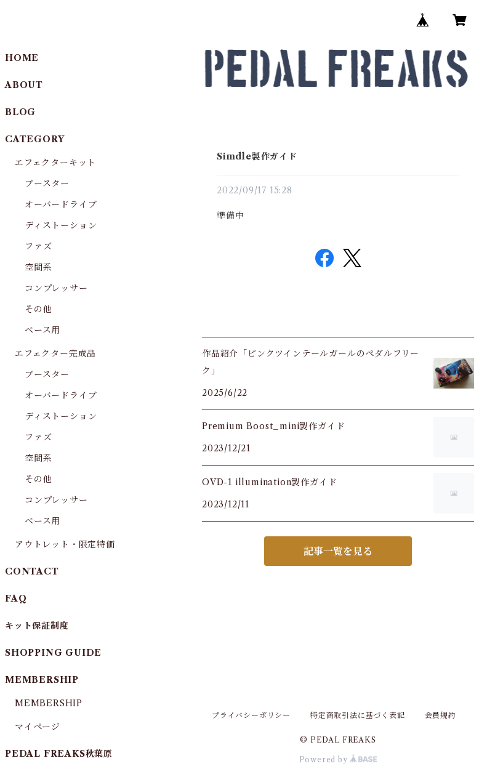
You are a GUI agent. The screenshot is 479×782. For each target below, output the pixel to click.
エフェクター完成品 (55, 353)
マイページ (37, 726)
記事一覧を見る (338, 551)
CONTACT (32, 571)
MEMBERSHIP (49, 703)
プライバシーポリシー (251, 715)
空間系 (38, 267)
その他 (38, 309)
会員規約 (440, 715)
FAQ (15, 598)
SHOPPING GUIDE (53, 652)
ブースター (47, 183)
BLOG (20, 112)
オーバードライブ (61, 204)
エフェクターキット (55, 162)
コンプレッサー (56, 288)
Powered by (338, 759)
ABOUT (24, 85)
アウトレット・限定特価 (65, 544)
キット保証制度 (37, 625)
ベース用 (42, 330)
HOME (22, 57)
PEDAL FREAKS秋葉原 (59, 753)
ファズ (38, 246)
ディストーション (61, 225)
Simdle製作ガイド (257, 156)
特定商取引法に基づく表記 (357, 715)
